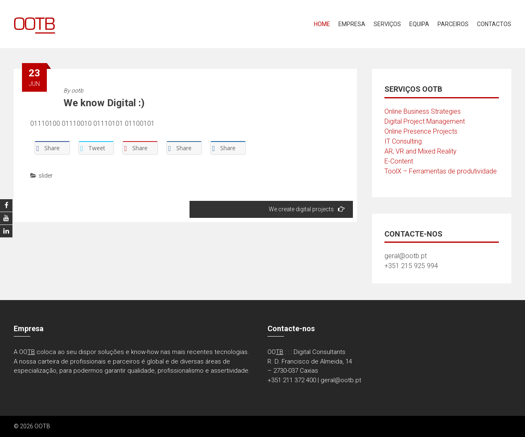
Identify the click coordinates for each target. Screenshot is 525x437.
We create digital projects (307, 208)
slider (46, 175)
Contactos (494, 24)
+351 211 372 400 (291, 380)
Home (322, 24)
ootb (77, 90)
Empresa (351, 24)
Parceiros (453, 24)
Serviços (387, 24)
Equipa (419, 24)
